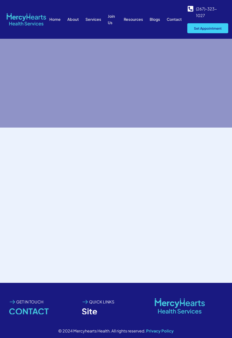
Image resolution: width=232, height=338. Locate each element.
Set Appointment (208, 28)
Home (54, 19)
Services (93, 19)
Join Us (112, 19)
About (72, 19)
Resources (132, 19)
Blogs (154, 19)
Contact (175, 19)
